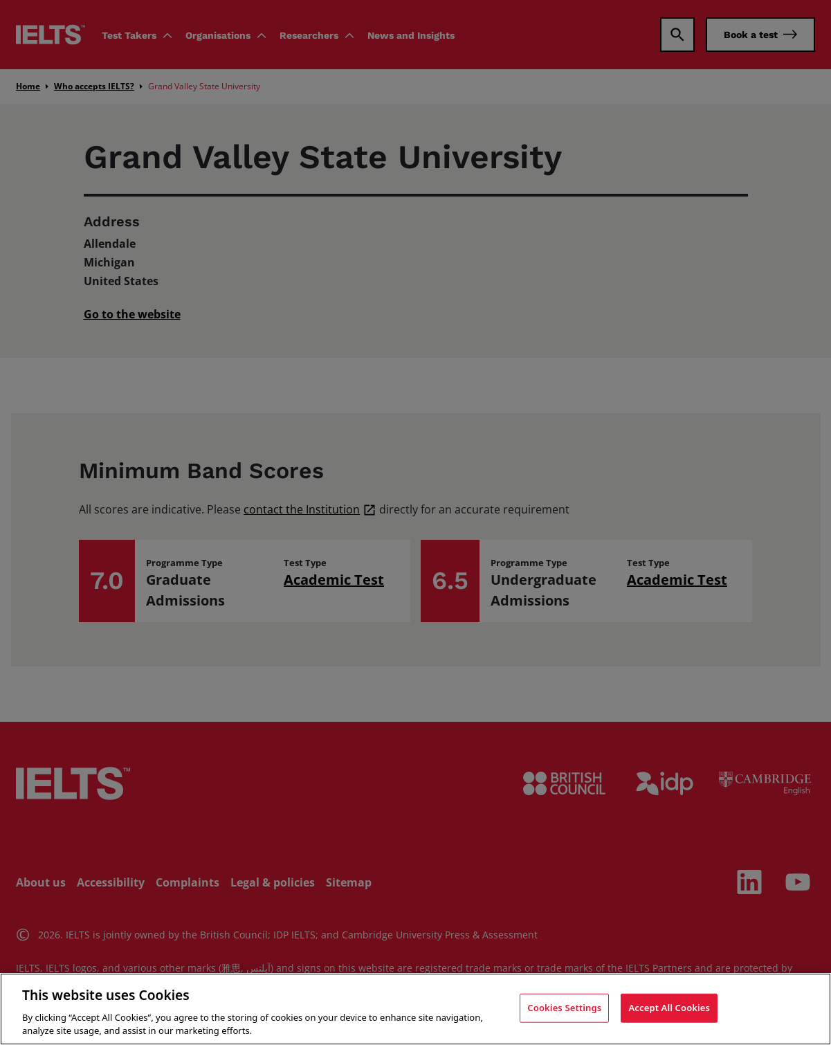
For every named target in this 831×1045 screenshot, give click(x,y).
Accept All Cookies (669, 1007)
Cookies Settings (564, 1007)
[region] (415, 1009)
